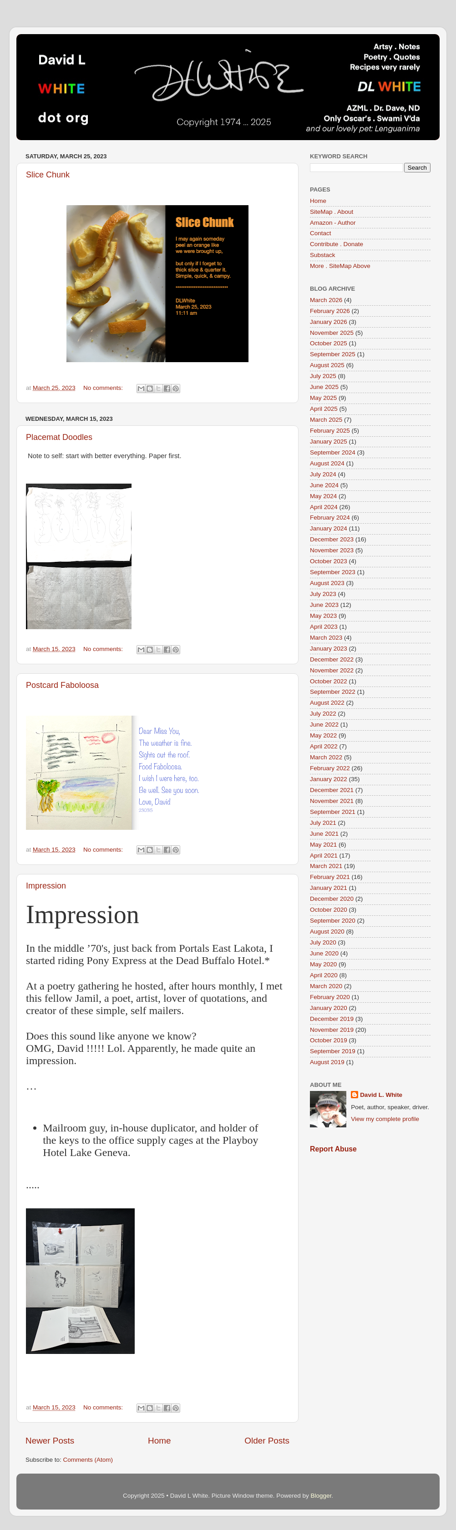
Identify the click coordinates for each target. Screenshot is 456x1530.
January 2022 (328, 779)
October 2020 (328, 909)
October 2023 (328, 561)
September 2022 (332, 691)
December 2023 (332, 539)
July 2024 (323, 474)
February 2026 (330, 311)
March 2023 (326, 637)
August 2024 (327, 463)
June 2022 (324, 724)
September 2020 (332, 920)
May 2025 (323, 397)
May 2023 (323, 615)
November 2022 (332, 670)
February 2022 (330, 768)
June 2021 (324, 833)
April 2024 (324, 507)
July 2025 (323, 376)
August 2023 (327, 583)
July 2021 (323, 822)
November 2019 (332, 1029)
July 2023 (323, 594)
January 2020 (328, 1008)
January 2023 (328, 648)
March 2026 (326, 300)
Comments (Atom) (88, 1459)
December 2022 (332, 659)
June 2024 (324, 485)
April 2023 (324, 626)
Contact (320, 233)
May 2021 (323, 844)
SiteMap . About (331, 211)
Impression (46, 885)
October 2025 (328, 343)
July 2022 (323, 713)
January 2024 (328, 528)
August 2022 (327, 702)
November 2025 (332, 332)
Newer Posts (49, 1440)
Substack (322, 255)
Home (159, 1440)
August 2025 (327, 365)
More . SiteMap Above (340, 266)
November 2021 (332, 801)
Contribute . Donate (336, 244)
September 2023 (332, 572)
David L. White (381, 1094)
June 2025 (324, 387)
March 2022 (326, 757)
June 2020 (324, 953)
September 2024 (332, 452)
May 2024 (323, 496)
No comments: (104, 387)
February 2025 (330, 430)
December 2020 (332, 898)
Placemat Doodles (59, 437)
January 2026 (328, 321)
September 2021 (332, 811)
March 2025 (326, 419)
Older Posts (266, 1440)
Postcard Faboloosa (62, 685)
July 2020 (323, 942)
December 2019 (332, 1018)
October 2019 (328, 1040)
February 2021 (330, 877)
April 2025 (324, 408)
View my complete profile (385, 1119)
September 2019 (332, 1051)
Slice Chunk (48, 174)
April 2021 (324, 855)
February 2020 (330, 997)
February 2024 (330, 517)
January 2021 (328, 887)
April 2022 (324, 746)
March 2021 (326, 866)
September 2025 (332, 354)
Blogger (320, 1495)
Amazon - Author (333, 222)
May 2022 (323, 735)
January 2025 (328, 441)
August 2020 (327, 931)
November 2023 (332, 550)
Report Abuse (333, 1149)
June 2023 (324, 604)
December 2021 (332, 790)
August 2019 (327, 1062)
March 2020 (326, 986)
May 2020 (323, 964)
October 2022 (328, 681)
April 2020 (324, 975)
